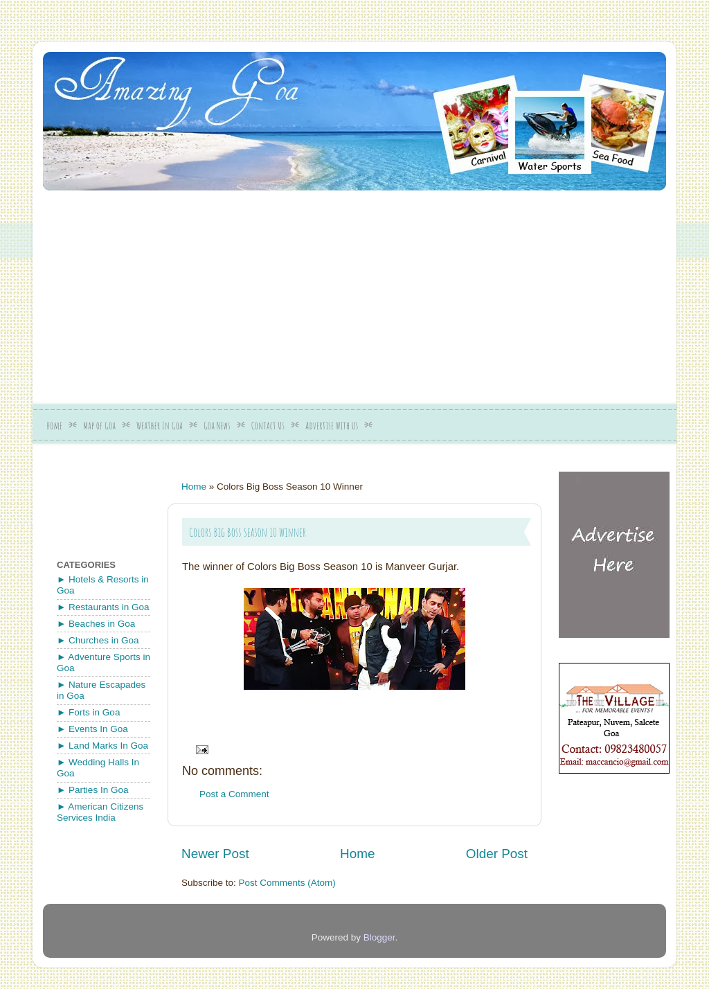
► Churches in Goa (97, 640)
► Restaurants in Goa (103, 607)
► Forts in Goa (88, 712)
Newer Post (215, 853)
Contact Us (268, 425)
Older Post (497, 853)
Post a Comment (234, 794)
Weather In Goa (159, 425)
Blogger (379, 937)
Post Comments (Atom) (287, 882)
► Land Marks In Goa (102, 745)
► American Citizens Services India (100, 812)
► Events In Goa (92, 729)
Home (54, 425)
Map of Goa (99, 425)
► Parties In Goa (92, 790)
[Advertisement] (376, 292)
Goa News (217, 425)
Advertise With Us (331, 425)
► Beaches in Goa (96, 623)
